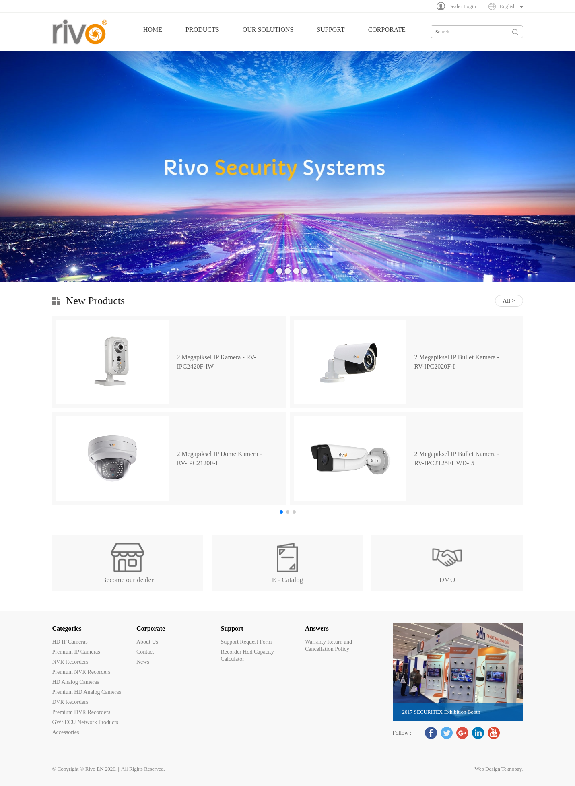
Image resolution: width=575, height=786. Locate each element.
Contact (145, 652)
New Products (95, 301)
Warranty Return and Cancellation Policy (328, 645)
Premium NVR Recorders (81, 672)
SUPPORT (330, 29)
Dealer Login (462, 6)
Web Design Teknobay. (498, 769)
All (506, 300)
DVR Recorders (70, 702)
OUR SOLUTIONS (268, 29)
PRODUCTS (202, 29)
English (508, 6)
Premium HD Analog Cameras (86, 692)
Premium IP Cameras (76, 652)
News (142, 662)
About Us (147, 642)
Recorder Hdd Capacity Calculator (247, 655)
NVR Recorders (70, 662)
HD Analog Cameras (75, 682)
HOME (152, 29)
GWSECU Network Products (85, 722)
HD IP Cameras (70, 642)
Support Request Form (246, 642)
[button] (281, 512)
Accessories (65, 732)
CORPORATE (387, 29)
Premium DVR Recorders (81, 712)
